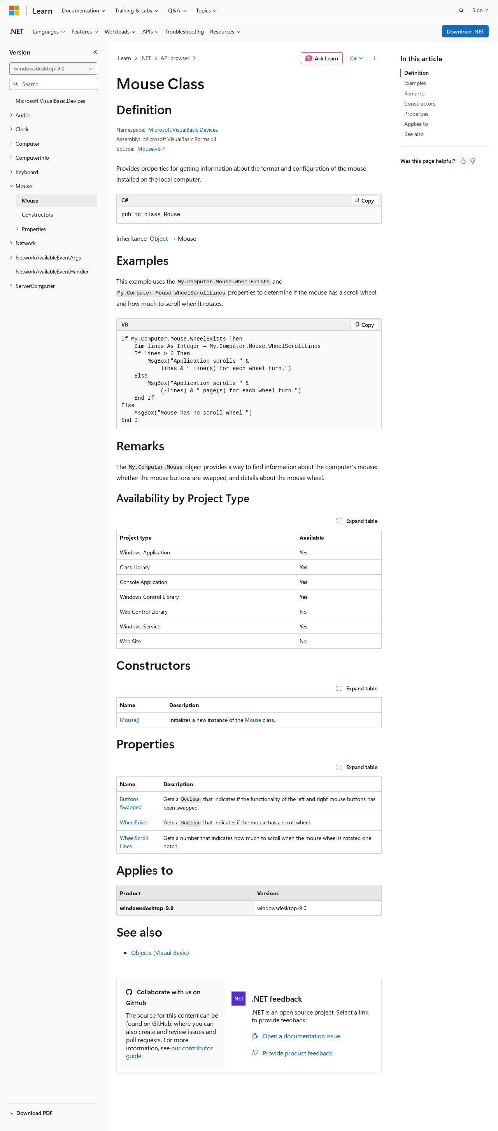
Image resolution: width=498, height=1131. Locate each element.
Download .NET (465, 31)
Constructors (419, 103)
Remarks (414, 93)
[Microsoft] (14, 10)
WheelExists (133, 822)
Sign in (480, 10)
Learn (124, 58)
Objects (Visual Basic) (160, 952)
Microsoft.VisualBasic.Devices (183, 129)
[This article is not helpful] (472, 161)
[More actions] (375, 58)
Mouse (253, 719)
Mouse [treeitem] (30, 200)
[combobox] (53, 68)
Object (159, 238)
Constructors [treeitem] (37, 214)
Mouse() (129, 719)
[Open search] (461, 11)
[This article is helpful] (463, 161)
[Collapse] (95, 52)
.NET (145, 58)
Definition (416, 72)
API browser (175, 58)
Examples (415, 82)
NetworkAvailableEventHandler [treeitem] (52, 271)
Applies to (416, 123)
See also (414, 134)
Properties (416, 113)
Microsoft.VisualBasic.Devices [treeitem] (50, 100)
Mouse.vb (149, 148)
